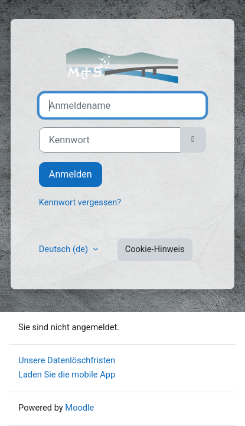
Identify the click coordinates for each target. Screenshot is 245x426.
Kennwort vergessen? (80, 202)
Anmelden (70, 174)
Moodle (79, 407)
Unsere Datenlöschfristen (66, 360)
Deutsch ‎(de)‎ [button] (64, 249)
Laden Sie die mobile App (66, 374)
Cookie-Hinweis (155, 249)
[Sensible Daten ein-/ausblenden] (193, 139)
